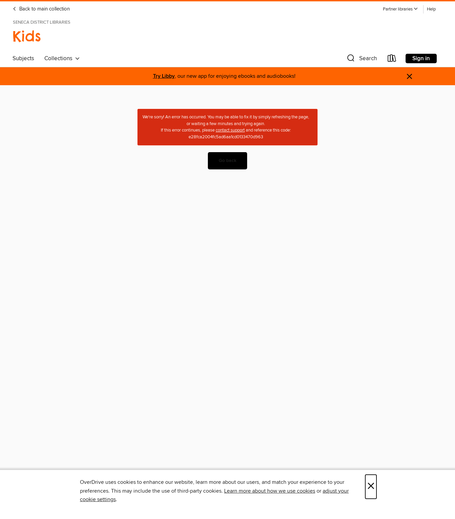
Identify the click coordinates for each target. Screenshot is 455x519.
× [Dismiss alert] (409, 76)
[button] (400, 9)
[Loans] (392, 59)
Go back (227, 161)
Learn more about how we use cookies (269, 491)
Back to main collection (41, 9)
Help (431, 9)
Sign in (421, 58)
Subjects (23, 58)
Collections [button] (62, 58)
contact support (230, 130)
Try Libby (164, 76)
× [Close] (371, 486)
